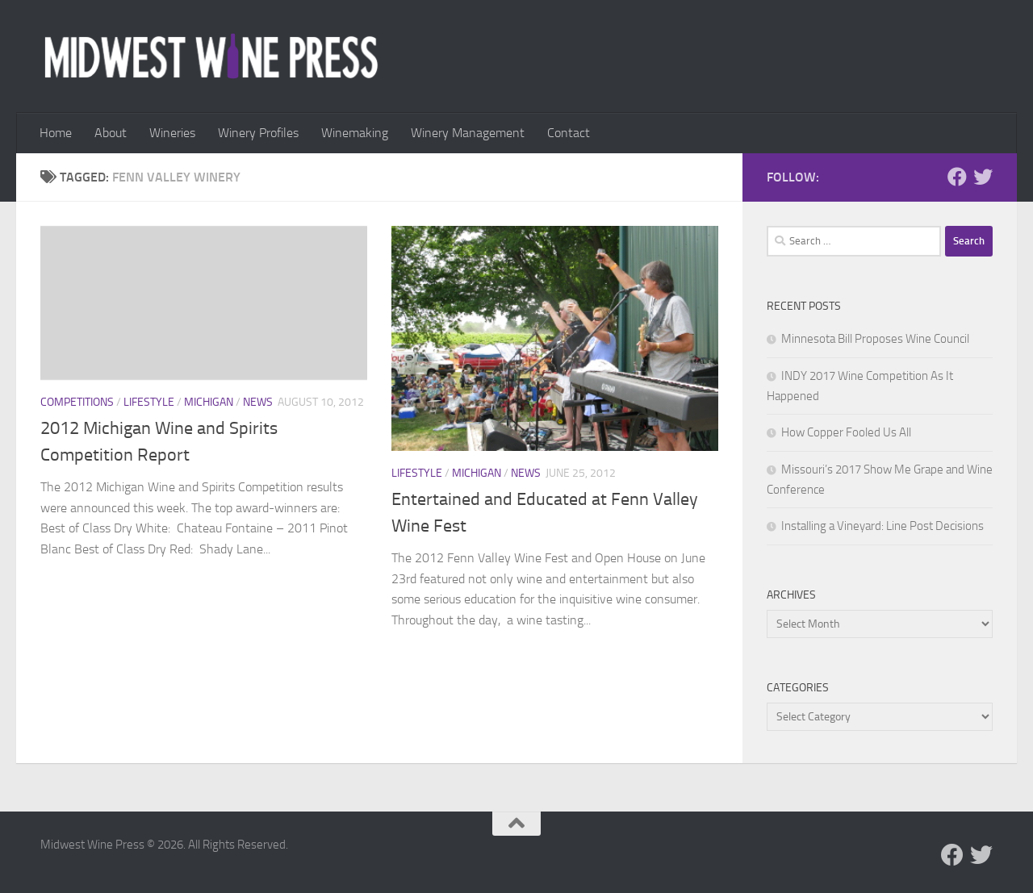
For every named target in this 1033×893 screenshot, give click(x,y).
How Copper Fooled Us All (846, 432)
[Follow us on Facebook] (957, 176)
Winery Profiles (258, 132)
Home (56, 132)
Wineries (172, 132)
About (110, 132)
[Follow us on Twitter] (983, 176)
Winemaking (354, 132)
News (258, 402)
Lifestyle (148, 402)
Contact (568, 132)
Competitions (77, 402)
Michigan (208, 402)
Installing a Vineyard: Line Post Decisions (882, 526)
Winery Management (468, 132)
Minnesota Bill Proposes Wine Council (875, 339)
